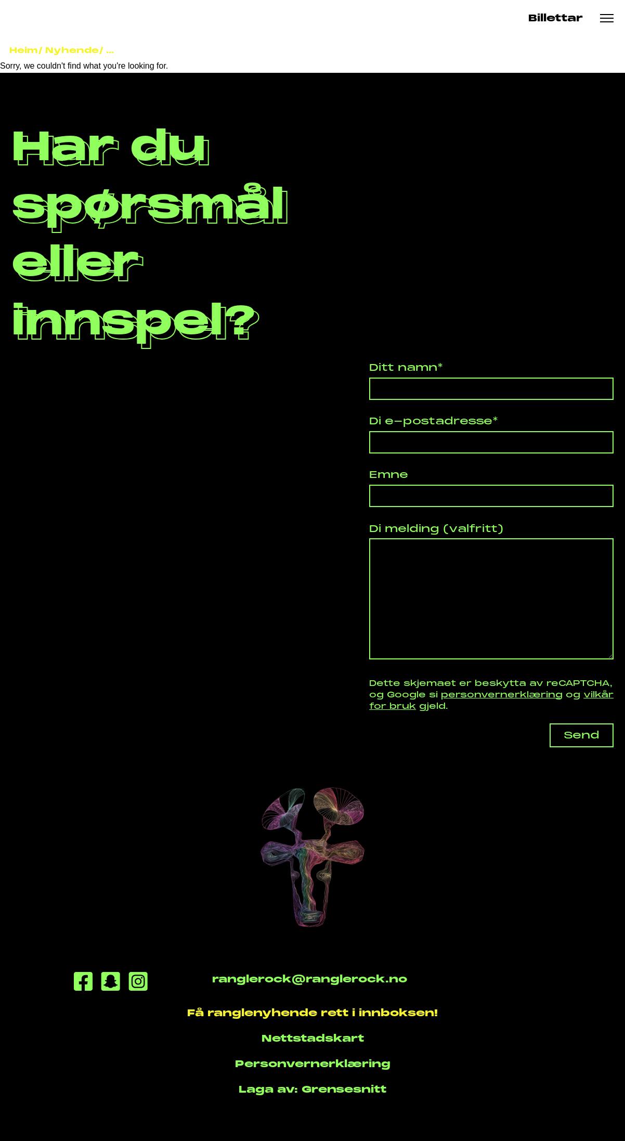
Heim (23, 50)
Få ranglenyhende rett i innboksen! (312, 1012)
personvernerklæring (502, 694)
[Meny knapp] (607, 18)
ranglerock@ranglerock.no (309, 979)
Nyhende (72, 50)
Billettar (555, 18)
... (110, 50)
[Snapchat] (110, 983)
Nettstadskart (313, 1038)
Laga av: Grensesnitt (312, 1089)
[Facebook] (83, 983)
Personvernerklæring (312, 1063)
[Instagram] (138, 983)
